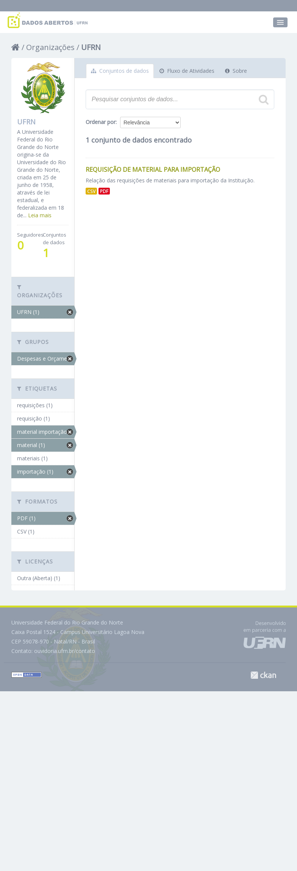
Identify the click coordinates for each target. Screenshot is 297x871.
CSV (91, 191)
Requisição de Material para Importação (153, 169)
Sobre (236, 70)
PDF (104, 191)
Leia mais (40, 215)
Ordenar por (101, 122)
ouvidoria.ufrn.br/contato (64, 650)
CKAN (263, 675)
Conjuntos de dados (120, 70)
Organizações (50, 47)
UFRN (91, 47)
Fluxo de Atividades (186, 70)
